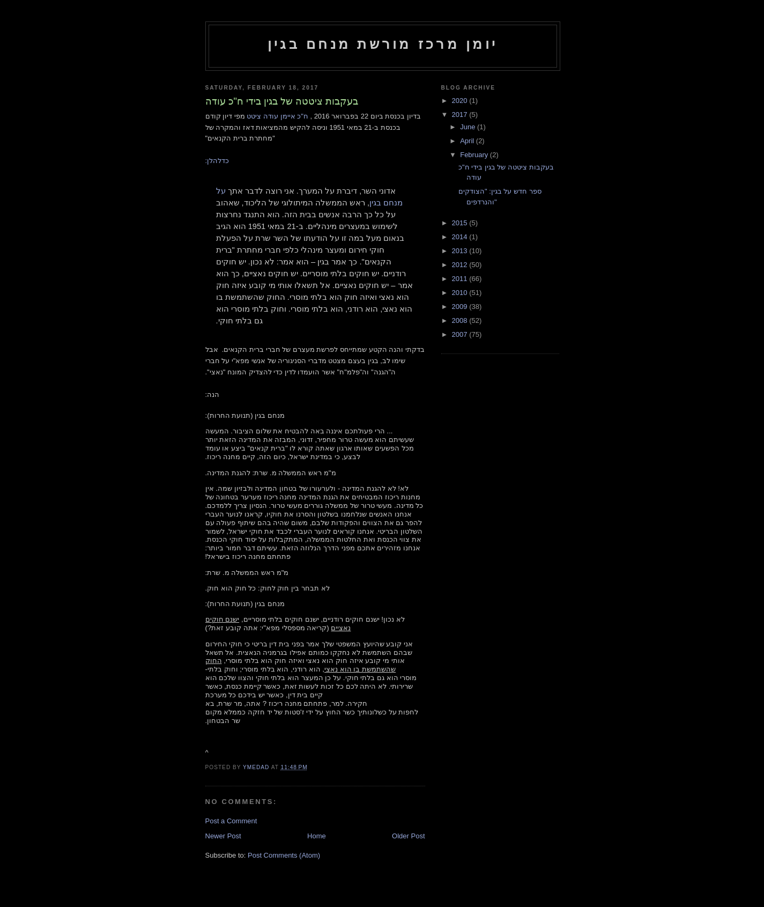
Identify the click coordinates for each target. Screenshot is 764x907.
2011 (461, 279)
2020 (461, 101)
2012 (461, 265)
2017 (461, 114)
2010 (461, 293)
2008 (461, 320)
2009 (461, 307)
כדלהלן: (217, 161)
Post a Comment (231, 821)
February (475, 155)
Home (316, 836)
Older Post (408, 836)
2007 (461, 334)
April (468, 141)
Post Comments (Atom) (284, 855)
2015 (461, 223)
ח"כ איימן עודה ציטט (277, 116)
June (468, 127)
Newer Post (223, 836)
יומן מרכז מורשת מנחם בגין (383, 44)
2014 (461, 237)
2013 (461, 251)
